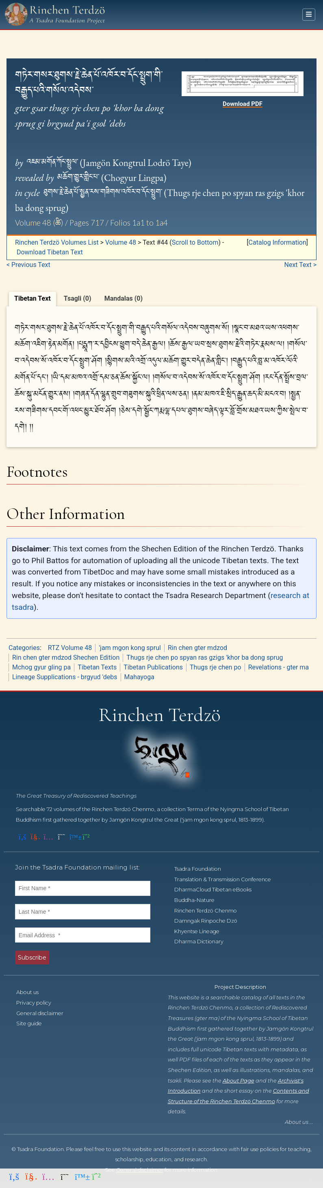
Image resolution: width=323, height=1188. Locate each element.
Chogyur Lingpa (133, 178)
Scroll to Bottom (195, 242)
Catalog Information (277, 242)
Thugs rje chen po (215, 667)
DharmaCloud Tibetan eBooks (217, 890)
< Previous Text (28, 265)
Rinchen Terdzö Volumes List (57, 242)
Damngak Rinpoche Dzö (210, 921)
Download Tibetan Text (50, 252)
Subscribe (32, 957)
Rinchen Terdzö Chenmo (210, 911)
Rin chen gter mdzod (197, 648)
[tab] (32, 299)
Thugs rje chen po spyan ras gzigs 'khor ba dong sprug (204, 657)
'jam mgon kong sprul (130, 648)
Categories (24, 648)
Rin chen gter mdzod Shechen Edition (65, 657)
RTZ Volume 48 (70, 648)
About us (32, 992)
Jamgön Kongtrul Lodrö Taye (136, 163)
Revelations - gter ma (278, 667)
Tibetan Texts (97, 667)
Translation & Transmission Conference (227, 879)
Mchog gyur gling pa (41, 667)
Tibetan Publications (153, 667)
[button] (277, 243)
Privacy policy (38, 1003)
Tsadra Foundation (202, 869)
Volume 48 (120, 242)
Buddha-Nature (198, 900)
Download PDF (242, 104)
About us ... (299, 1122)
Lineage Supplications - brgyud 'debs (64, 677)
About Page (238, 1081)
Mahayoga (139, 677)
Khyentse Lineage (201, 931)
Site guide (33, 1023)
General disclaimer (44, 1013)
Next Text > (300, 265)
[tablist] (161, 297)
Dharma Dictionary (203, 941)
